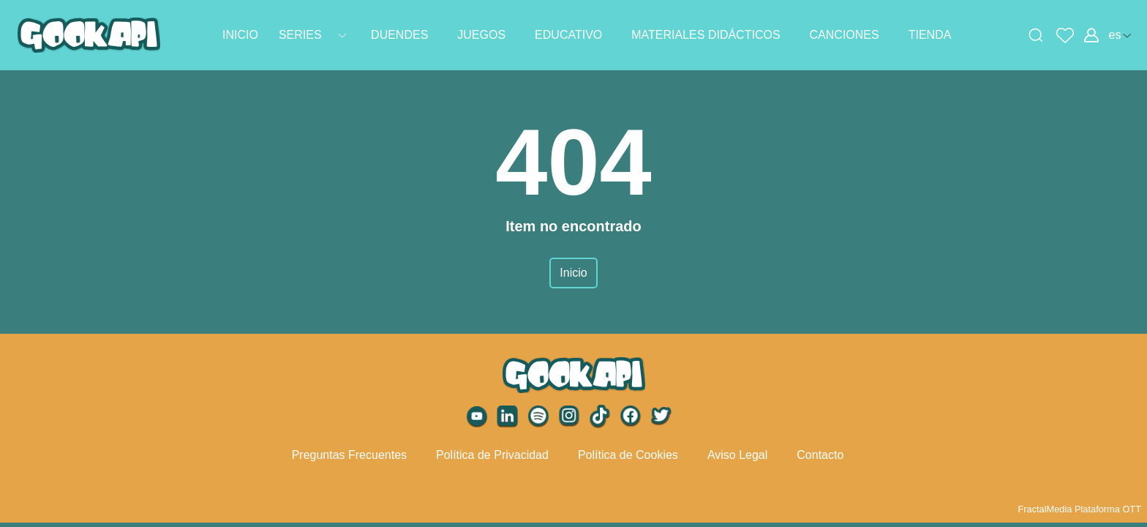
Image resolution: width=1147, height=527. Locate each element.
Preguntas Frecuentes (349, 455)
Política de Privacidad (492, 455)
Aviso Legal (737, 455)
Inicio (573, 272)
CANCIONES (844, 35)
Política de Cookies (628, 455)
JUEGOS (481, 35)
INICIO (240, 35)
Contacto (820, 455)
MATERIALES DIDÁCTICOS (705, 35)
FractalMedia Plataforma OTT (1079, 509)
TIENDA (930, 35)
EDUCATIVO (568, 35)
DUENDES (399, 35)
